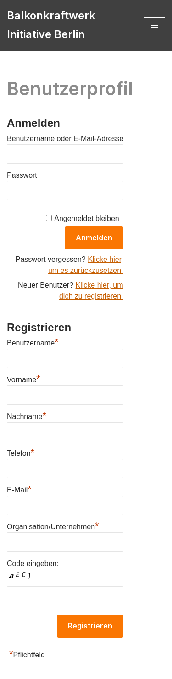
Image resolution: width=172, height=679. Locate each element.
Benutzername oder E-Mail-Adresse (65, 138)
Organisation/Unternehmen (53, 526)
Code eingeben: (33, 563)
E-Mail (19, 489)
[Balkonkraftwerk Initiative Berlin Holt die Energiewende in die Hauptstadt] (68, 25)
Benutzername (33, 342)
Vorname (23, 378)
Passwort (22, 175)
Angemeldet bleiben (86, 218)
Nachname (26, 415)
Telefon (20, 452)
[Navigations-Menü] (154, 25)
